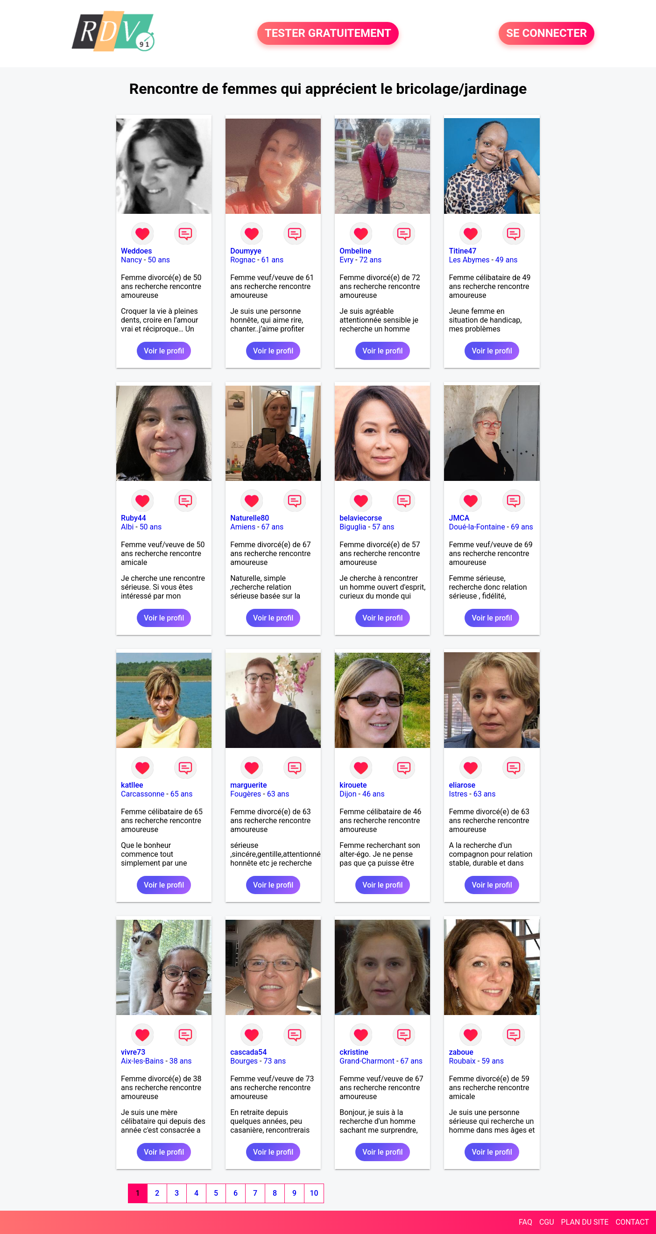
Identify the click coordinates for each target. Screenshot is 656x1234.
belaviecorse (360, 518)
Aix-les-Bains (142, 1061)
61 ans (272, 259)
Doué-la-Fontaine (477, 526)
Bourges (244, 1061)
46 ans (373, 794)
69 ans (522, 526)
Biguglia (352, 526)
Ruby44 (133, 518)
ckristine (353, 1052)
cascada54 (248, 1052)
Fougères (245, 794)
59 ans (492, 1061)
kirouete (353, 785)
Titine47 (462, 251)
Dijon (347, 794)
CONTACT (632, 1222)
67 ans (272, 526)
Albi (127, 526)
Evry (346, 259)
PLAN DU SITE (585, 1222)
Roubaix (462, 1061)
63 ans (278, 794)
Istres (458, 794)
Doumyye (245, 251)
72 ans (370, 259)
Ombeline (355, 251)
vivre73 (133, 1052)
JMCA (459, 518)
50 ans (159, 259)
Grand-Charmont (367, 1061)
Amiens (242, 526)
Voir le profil (164, 350)
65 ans (181, 794)
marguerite (248, 785)
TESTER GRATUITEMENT (328, 33)
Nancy (131, 259)
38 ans (180, 1061)
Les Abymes (469, 259)
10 (314, 1193)
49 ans (506, 259)
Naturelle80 (249, 518)
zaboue (461, 1052)
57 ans (383, 526)
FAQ (525, 1222)
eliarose (462, 785)
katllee (132, 785)
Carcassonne (142, 794)
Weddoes (136, 251)
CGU (546, 1222)
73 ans (274, 1061)
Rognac (242, 259)
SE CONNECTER (546, 33)
